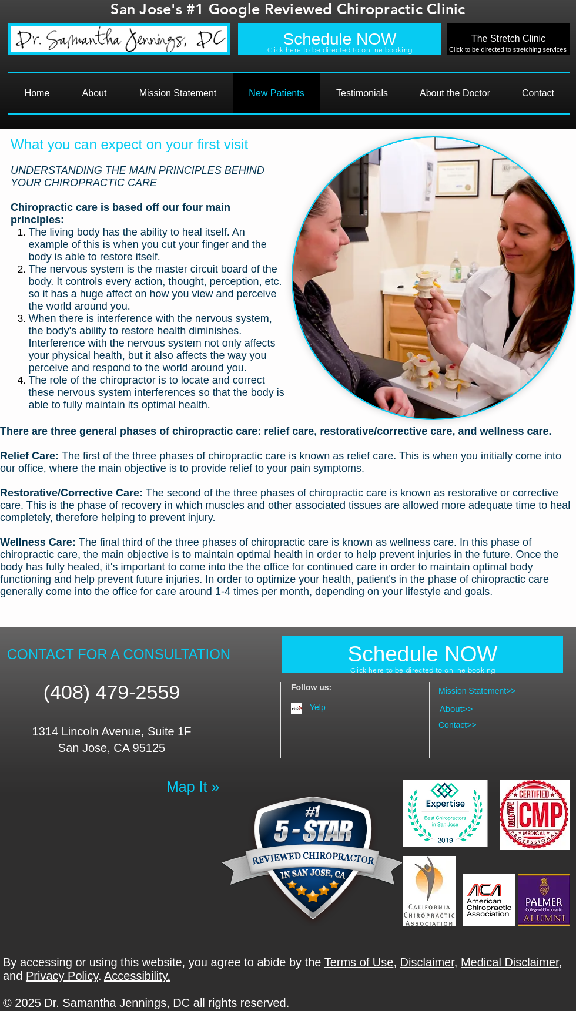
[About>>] (456, 708)
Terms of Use (359, 962)
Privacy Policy (62, 975)
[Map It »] (194, 787)
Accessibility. (137, 975)
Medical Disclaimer (510, 962)
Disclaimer (427, 962)
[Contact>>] (476, 725)
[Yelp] (346, 707)
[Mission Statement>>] (476, 691)
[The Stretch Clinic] (508, 39)
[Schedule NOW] (339, 39)
